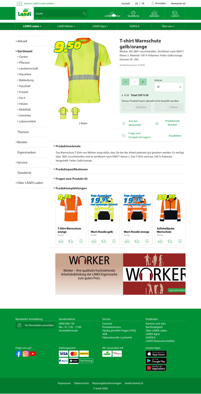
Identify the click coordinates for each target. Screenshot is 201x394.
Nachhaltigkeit (154, 327)
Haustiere (25, 74)
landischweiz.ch (134, 383)
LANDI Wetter (65, 26)
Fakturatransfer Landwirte (117, 337)
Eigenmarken (26, 152)
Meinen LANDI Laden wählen (39, 3)
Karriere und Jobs (156, 323)
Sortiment (24, 51)
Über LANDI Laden (30, 183)
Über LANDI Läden (156, 330)
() (178, 3)
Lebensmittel (27, 121)
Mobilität (25, 109)
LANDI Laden (31, 26)
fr (143, 3)
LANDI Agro (99, 26)
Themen (23, 132)
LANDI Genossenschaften (160, 341)
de (136, 3)
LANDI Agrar (153, 334)
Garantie (107, 323)
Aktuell (22, 41)
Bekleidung (26, 80)
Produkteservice (111, 327)
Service (22, 162)
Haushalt (24, 86)
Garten (23, 57)
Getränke (25, 115)
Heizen (23, 104)
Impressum (64, 383)
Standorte (24, 172)
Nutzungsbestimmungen (106, 383)
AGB (104, 334)
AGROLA (135, 26)
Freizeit (23, 92)
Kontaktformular (68, 330)
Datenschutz (81, 383)
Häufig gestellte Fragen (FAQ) (119, 330)
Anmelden (160, 3)
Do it (22, 98)
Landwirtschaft (28, 68)
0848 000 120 (66, 323)
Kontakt (126, 3)
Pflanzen (24, 62)
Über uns (167, 26)
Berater (22, 142)
